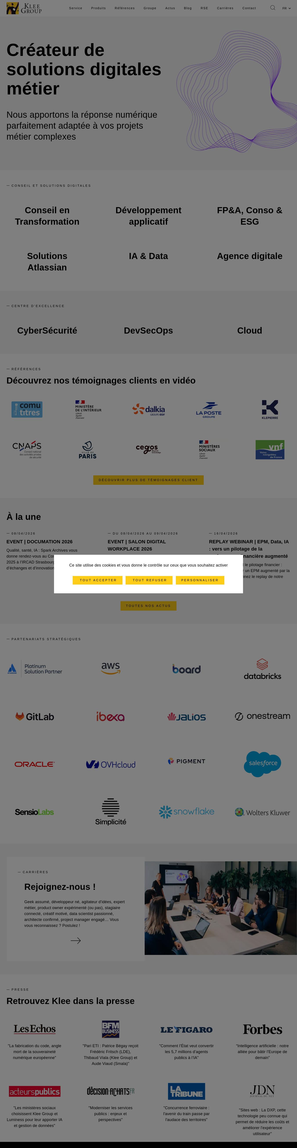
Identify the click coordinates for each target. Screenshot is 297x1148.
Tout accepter (97, 580)
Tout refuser (149, 580)
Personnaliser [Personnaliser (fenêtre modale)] (200, 580)
